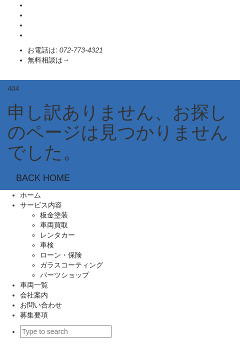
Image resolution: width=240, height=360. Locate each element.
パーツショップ (64, 275)
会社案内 (34, 295)
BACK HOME (43, 178)
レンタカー (57, 235)
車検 (47, 245)
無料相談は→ (49, 60)
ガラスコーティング (75, 265)
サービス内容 (41, 205)
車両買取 (54, 225)
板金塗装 (54, 215)
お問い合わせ (41, 305)
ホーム (30, 195)
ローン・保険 (61, 255)
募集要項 (34, 315)
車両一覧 (34, 285)
